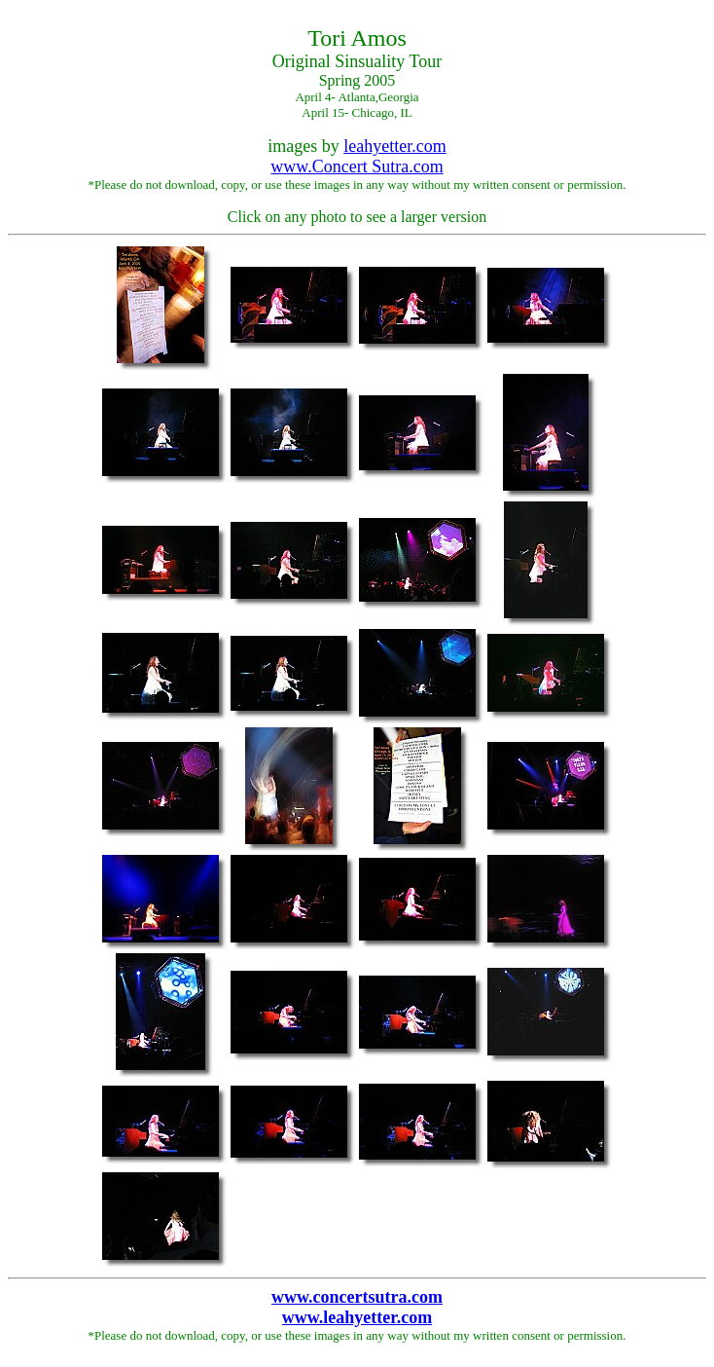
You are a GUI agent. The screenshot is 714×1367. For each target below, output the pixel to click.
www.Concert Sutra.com (356, 166)
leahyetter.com (394, 146)
